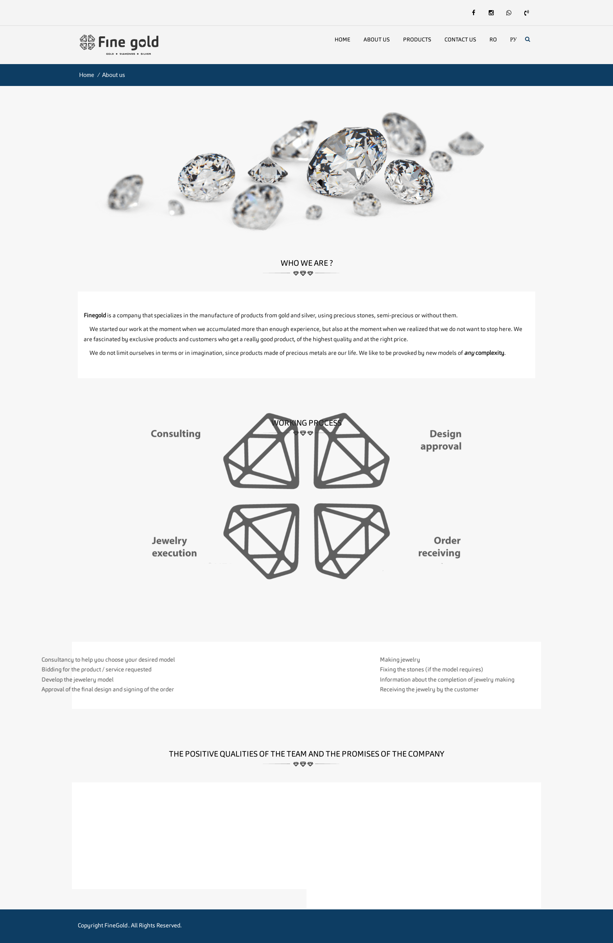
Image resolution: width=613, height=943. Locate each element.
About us (377, 40)
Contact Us (460, 40)
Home (342, 40)
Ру (513, 40)
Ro (493, 40)
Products (417, 40)
